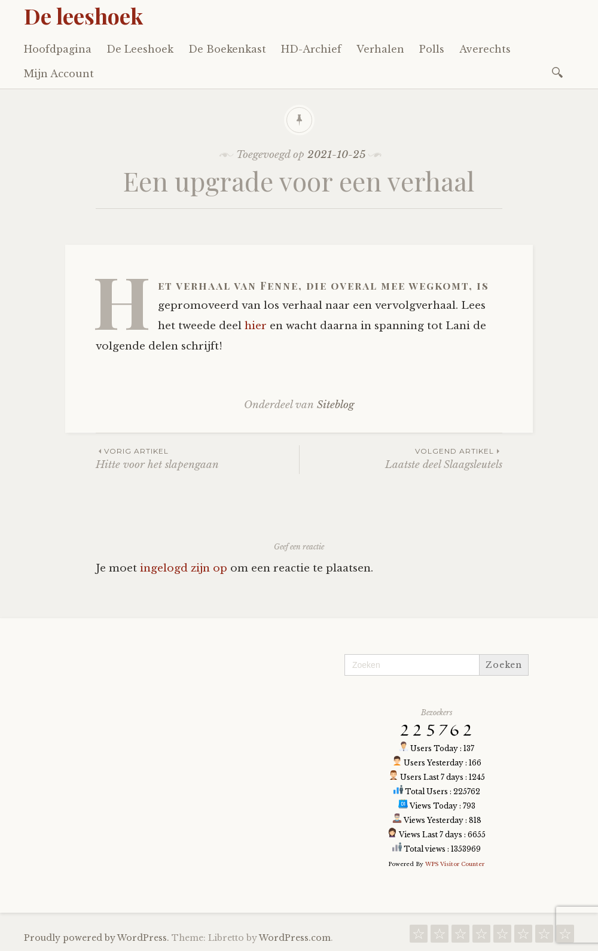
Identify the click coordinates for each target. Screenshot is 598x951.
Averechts (485, 49)
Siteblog (335, 405)
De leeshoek (83, 15)
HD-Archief (311, 49)
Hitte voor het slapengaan (197, 458)
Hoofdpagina (57, 49)
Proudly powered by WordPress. (96, 937)
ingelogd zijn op (183, 568)
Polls (431, 49)
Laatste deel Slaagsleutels (401, 458)
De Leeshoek (139, 49)
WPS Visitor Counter (454, 864)
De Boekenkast (227, 49)
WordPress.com (295, 937)
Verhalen (380, 49)
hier (256, 326)
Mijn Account (59, 74)
